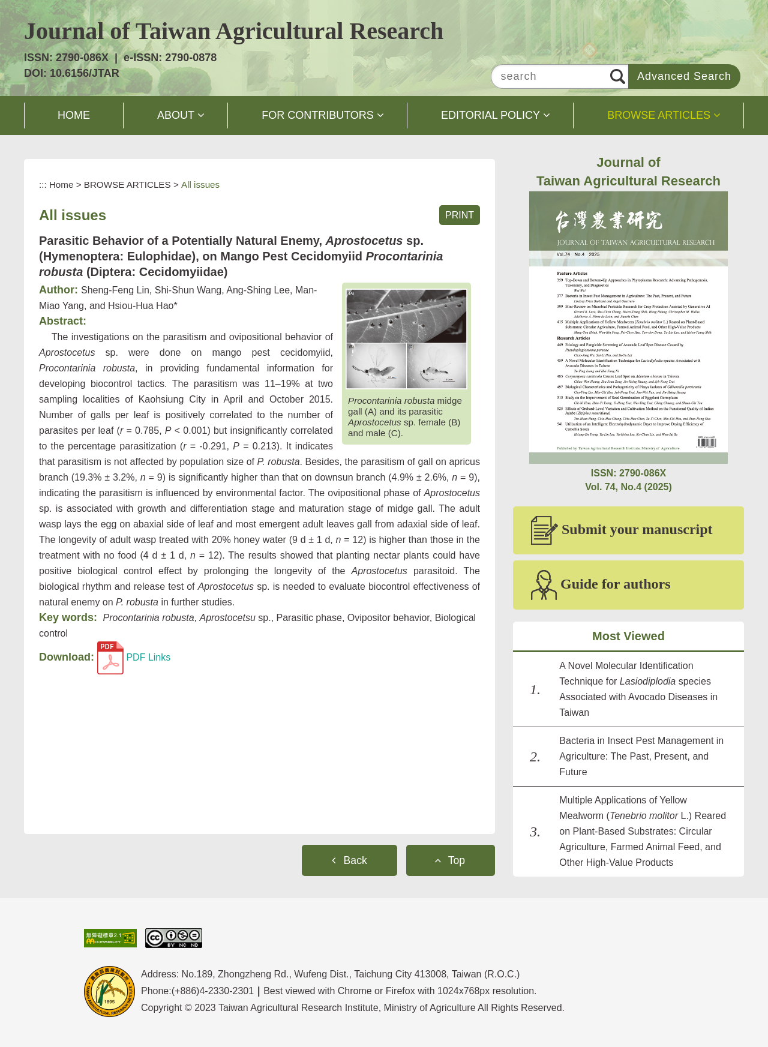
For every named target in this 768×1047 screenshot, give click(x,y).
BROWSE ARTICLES (658, 115)
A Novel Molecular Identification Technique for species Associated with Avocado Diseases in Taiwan (638, 689)
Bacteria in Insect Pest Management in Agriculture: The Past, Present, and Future (641, 756)
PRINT (459, 215)
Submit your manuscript (622, 530)
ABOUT (175, 115)
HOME (74, 115)
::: (43, 184)
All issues (200, 184)
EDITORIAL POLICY (490, 115)
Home (61, 184)
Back (355, 860)
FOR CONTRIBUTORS (318, 115)
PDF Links (133, 657)
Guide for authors (601, 585)
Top (456, 860)
